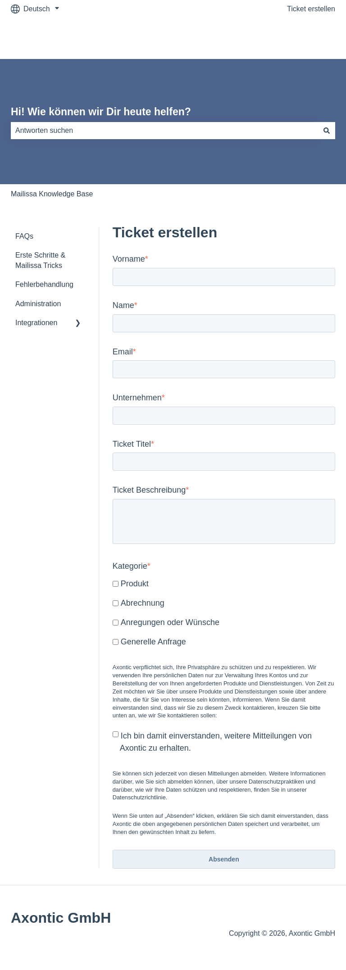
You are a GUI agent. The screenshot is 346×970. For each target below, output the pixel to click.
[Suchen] (326, 130)
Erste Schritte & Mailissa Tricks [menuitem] (40, 260)
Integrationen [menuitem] (36, 322)
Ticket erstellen (311, 9)
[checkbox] (224, 613)
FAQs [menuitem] (24, 236)
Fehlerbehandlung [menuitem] (44, 284)
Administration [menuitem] (38, 304)
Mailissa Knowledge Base (52, 194)
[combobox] (164, 130)
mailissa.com (305, 38)
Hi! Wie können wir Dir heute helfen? (101, 112)
